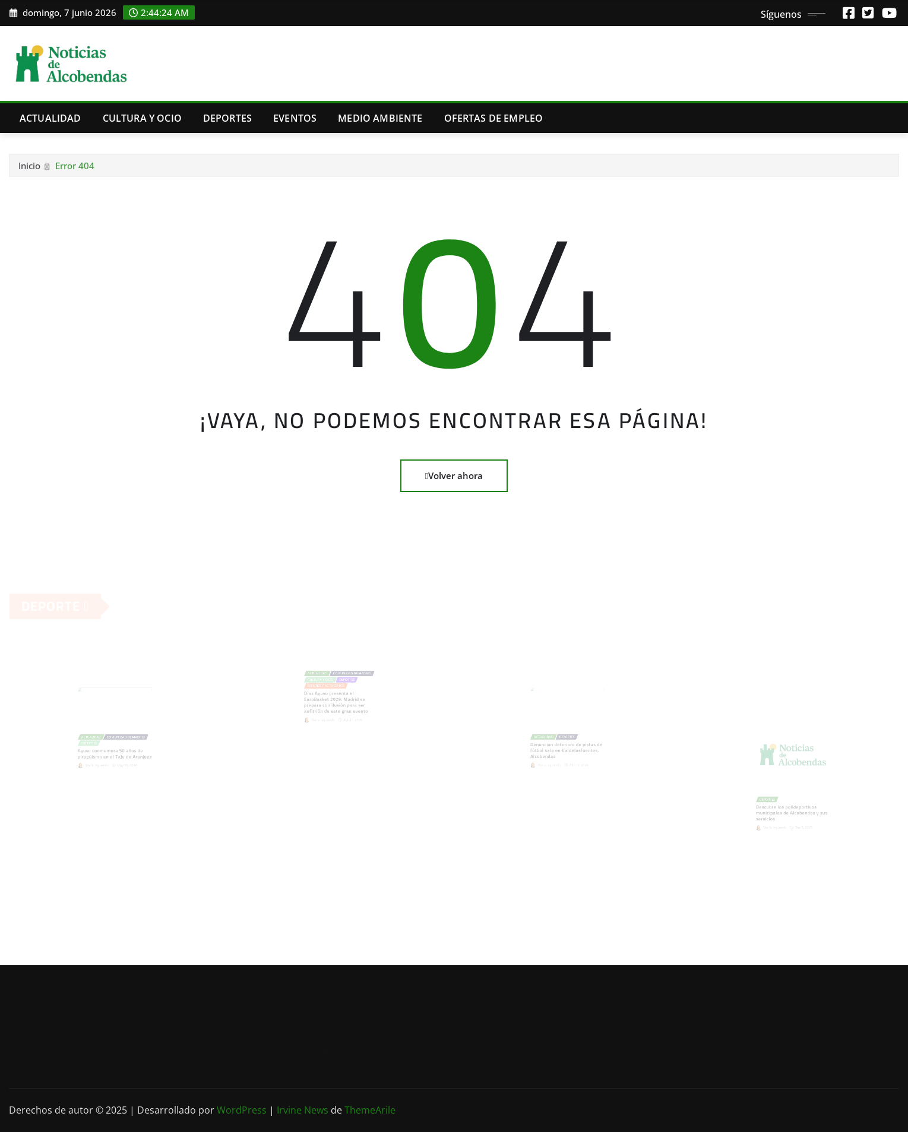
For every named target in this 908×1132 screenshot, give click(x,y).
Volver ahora (454, 475)
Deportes (227, 118)
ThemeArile (370, 1110)
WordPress (242, 1110)
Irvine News (302, 1110)
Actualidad (50, 118)
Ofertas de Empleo (493, 118)
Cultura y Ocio (142, 118)
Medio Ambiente (380, 118)
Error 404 (74, 168)
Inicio (29, 168)
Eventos (295, 118)
